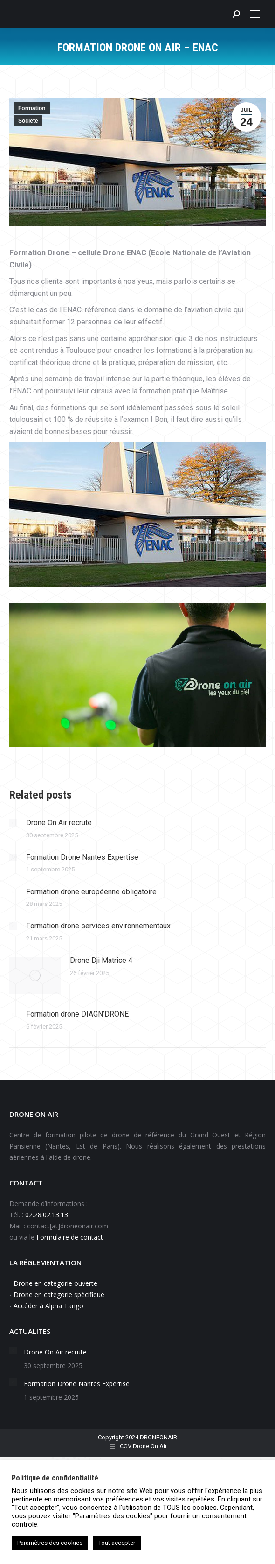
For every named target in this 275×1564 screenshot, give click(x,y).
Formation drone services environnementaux (98, 925)
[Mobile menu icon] (255, 14)
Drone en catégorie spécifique (59, 1294)
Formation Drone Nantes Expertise (82, 857)
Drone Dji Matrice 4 (101, 960)
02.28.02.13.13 (46, 1214)
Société (28, 121)
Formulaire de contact (70, 1237)
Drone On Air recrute (59, 822)
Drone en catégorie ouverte (55, 1283)
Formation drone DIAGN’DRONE (77, 1014)
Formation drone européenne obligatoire (91, 891)
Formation (32, 108)
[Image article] (13, 823)
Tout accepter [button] (116, 1542)
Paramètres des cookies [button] (49, 1542)
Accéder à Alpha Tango (48, 1305)
